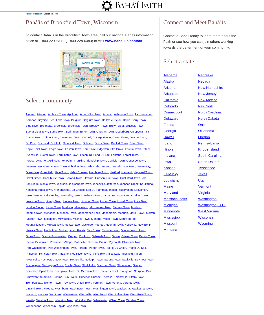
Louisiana (171, 180)
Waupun (31, 294)
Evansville (32, 154)
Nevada (204, 81)
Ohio (202, 125)
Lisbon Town (108, 201)
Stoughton (126, 271)
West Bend (100, 294)
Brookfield (60, 125)
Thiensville (120, 276)
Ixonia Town (47, 183)
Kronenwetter (62, 189)
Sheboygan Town (52, 265)
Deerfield (43, 143)
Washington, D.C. (212, 205)
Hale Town (61, 172)
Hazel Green (33, 178)
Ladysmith (140, 189)
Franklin (79, 160)
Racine (64, 253)
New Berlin (144, 224)
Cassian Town (105, 131)
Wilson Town (117, 300)
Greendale (32, 172)
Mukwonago (72, 224)
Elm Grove (117, 149)
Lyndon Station (35, 207)
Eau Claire (89, 149)
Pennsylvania (208, 143)
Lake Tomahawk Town (87, 195)
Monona (96, 218)
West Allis (85, 294)
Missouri (170, 223)
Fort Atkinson (51, 160)
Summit (57, 276)
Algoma (30, 114)
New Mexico (207, 100)
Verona (116, 282)
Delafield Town (72, 143)
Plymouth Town (131, 242)
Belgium (76, 120)
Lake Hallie (51, 195)
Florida (169, 125)
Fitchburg (86, 154)
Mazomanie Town (100, 207)
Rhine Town (99, 253)
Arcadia (107, 114)
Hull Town (112, 178)
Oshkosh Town (101, 236)
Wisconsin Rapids (54, 305)
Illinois (168, 149)
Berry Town (139, 120)
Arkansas (171, 94)
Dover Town (102, 143)
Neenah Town (114, 224)
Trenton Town (52, 282)
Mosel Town (110, 218)
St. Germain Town (88, 271)
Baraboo (31, 120)
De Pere (31, 143)
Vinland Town (34, 288)
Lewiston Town (35, 201)
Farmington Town (68, 154)
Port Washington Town (62, 247)
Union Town (84, 282)
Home (28, 14)
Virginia (204, 193)
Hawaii (169, 137)
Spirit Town (46, 271)
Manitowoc (81, 207)
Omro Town (33, 236)
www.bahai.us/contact (123, 41)
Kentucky (171, 174)
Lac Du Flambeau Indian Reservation (109, 189)
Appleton (72, 114)
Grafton (105, 166)
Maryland (171, 193)
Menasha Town (66, 212)
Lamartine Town (112, 195)
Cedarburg (122, 131)
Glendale (93, 166)
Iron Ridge (32, 183)
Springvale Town (65, 271)
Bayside (43, 120)
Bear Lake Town (60, 120)
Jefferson (112, 183)
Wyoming (205, 223)
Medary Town (121, 207)
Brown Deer (116, 125)
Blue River (32, 125)
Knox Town (45, 189)
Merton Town (34, 218)
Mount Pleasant (35, 224)
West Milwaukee (118, 294)
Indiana (169, 156)
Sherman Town (106, 265)
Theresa (107, 276)
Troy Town (68, 282)
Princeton (32, 253)
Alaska (169, 81)
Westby (30, 300)
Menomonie (109, 212)
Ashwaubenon (143, 114)
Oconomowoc (110, 230)
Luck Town (140, 201)
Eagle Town (56, 149)
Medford (136, 207)
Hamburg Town (98, 172)
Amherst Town (57, 114)
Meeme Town (34, 212)
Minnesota (172, 211)
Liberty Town (53, 201)
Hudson (100, 178)
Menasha (50, 212)
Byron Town (87, 131)
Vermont (204, 186)
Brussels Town (134, 125)
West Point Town (140, 294)
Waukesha (123, 288)
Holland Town (73, 178)
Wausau (43, 294)
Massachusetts (175, 199)
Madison (67, 207)
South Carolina (209, 156)
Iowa (167, 162)
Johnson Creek (129, 183)
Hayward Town (143, 172)
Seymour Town (144, 259)
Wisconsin (37, 14)
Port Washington (36, 247)
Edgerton (103, 149)
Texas (202, 174)
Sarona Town (112, 259)
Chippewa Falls (140, 131)
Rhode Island (208, 149)
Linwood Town (90, 201)
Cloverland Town (70, 137)
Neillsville (130, 224)
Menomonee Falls (89, 212)
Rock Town (62, 259)
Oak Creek (93, 230)
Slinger (137, 265)
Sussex (95, 276)
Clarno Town (33, 137)
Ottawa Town (129, 236)
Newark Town (34, 230)
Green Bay (143, 166)
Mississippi (172, 217)
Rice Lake (114, 253)
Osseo (116, 236)
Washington (207, 199)
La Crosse (78, 189)
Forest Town (130, 154)
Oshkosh (84, 236)
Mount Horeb (127, 218)
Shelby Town (72, 265)
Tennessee (206, 168)
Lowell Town (125, 201)
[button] (98, 74)
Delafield (55, 143)
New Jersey (207, 94)
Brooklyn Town (98, 125)
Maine (168, 186)
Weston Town (44, 300)
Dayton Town (138, 137)
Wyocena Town (76, 305)
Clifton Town (50, 137)
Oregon (72, 236)
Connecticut (173, 112)
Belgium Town (91, 120)
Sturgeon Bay (142, 271)
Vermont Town (102, 282)
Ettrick (147, 149)
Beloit (117, 120)
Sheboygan (33, 265)
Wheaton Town (64, 300)
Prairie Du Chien (116, 247)
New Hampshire (210, 88)
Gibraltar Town (77, 166)
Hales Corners (79, 172)
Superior (84, 276)
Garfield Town (116, 160)
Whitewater (100, 300)
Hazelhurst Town (53, 178)
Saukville (127, 259)
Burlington (72, 131)
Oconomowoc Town (133, 230)
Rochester (47, 259)
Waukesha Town (141, 288)
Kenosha (31, 189)
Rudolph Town (94, 259)
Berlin (126, 120)
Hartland (126, 172)
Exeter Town (47, 154)
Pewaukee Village (61, 242)
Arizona (169, 88)
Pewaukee (41, 242)
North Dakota (208, 118)
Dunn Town (136, 143)
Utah (202, 180)
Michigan (171, 205)
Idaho (168, 143)
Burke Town (57, 131)
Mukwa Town (55, 224)
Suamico (45, 276)
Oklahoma (206, 131)
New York (205, 106)
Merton (150, 212)
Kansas (169, 168)
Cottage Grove (102, 137)
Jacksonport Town (80, 183)
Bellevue (107, 120)
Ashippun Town (123, 114)
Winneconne (33, 305)
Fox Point (66, 160)
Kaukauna (146, 183)
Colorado (171, 106)
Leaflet (78, 86)
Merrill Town (137, 212)
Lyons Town (53, 207)
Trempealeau (34, 282)
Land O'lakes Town (136, 195)
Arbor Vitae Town (90, 114)
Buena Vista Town (37, 131)
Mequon (123, 212)
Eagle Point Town (36, 149)
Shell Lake (88, 265)
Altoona (41, 114)
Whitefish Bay (83, 300)
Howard (89, 178)
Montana (170, 230)
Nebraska (205, 75)
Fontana (116, 154)
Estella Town (133, 149)
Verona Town (131, 282)
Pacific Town (147, 236)
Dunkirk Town (119, 143)
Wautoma (55, 294)
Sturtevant (32, 276)
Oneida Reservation (54, 236)
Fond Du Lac (101, 154)
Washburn (61, 288)
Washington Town (80, 288)
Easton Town (73, 149)
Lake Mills (66, 195)
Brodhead (46, 125)
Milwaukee (64, 218)
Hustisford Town (130, 178)
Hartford (115, 172)
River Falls (32, 259)
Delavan (88, 143)
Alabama (170, 75)
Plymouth (115, 242)
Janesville (99, 183)
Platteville (80, 242)
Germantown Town (55, 166)
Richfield (127, 253)
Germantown (34, 166)
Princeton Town (48, 253)
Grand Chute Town (123, 166)
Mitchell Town (81, 218)
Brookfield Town (90, 62)
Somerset (32, 271)
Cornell (86, 137)
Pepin (30, 242)
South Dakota (208, 162)
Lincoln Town (71, 201)
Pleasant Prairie (97, 242)
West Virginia (208, 211)
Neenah (99, 224)
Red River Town (80, 253)
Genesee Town (135, 160)
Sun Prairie (71, 276)
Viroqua (49, 288)
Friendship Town (96, 160)
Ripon (138, 253)
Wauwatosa (70, 294)
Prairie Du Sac (137, 247)
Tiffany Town (136, 276)
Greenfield (46, 172)
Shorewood (124, 265)
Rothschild (76, 259)
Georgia (170, 131)
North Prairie (77, 230)
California (171, 100)
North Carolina (209, 112)
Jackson (62, 183)
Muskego (87, 224)
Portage (82, 247)
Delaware (171, 118)
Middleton (50, 218)
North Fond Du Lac (56, 230)
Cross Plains (120, 137)
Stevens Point (109, 271)
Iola (144, 178)
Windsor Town (135, 300)
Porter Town (96, 247)
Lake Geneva (34, 195)
